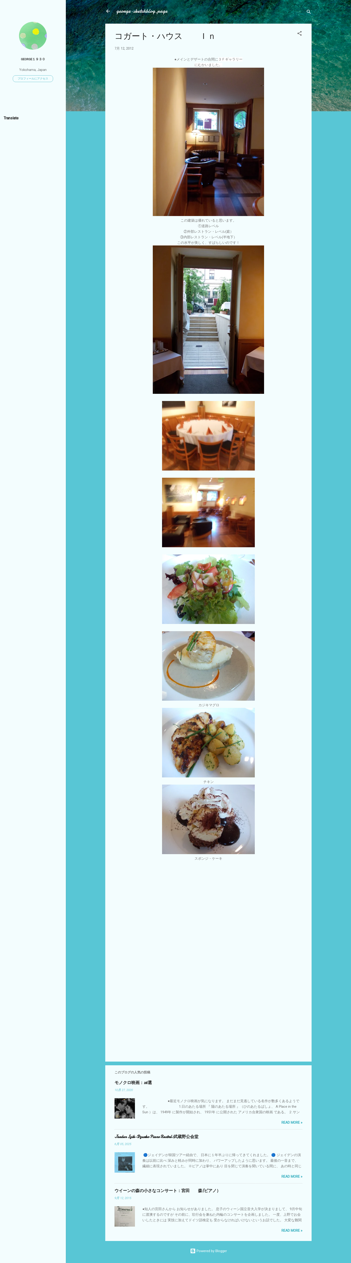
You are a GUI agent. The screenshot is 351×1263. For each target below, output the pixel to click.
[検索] (309, 13)
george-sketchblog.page (141, 11)
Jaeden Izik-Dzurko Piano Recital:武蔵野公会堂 (156, 1137)
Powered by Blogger (208, 1251)
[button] (299, 34)
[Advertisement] (208, 1018)
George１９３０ (33, 59)
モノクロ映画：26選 (133, 1083)
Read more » (291, 1122)
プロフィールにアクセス (33, 78)
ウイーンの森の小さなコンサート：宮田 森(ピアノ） (168, 1191)
